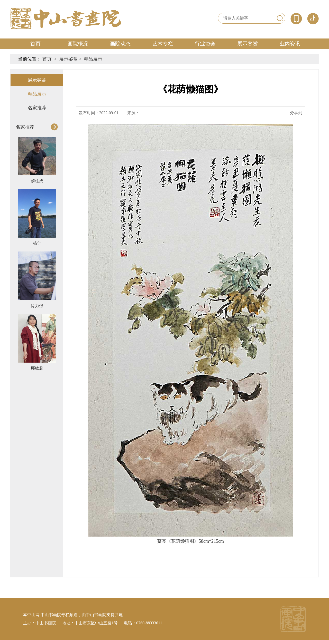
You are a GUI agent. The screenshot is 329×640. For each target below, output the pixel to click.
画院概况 (78, 43)
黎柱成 (37, 181)
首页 (35, 43)
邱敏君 (37, 368)
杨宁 (37, 243)
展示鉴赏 (247, 43)
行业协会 (205, 43)
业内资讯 (290, 43)
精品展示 (93, 59)
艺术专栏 (162, 43)
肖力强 (37, 306)
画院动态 (120, 43)
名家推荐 (37, 107)
